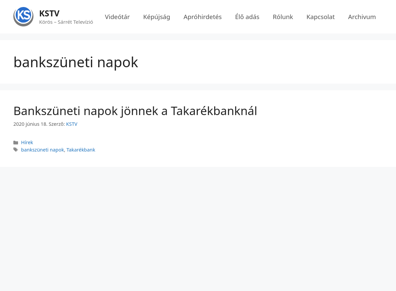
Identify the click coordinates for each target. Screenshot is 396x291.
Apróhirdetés (202, 16)
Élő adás (247, 16)
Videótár (117, 16)
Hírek (27, 142)
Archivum (362, 16)
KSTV (49, 13)
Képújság (156, 16)
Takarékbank (81, 150)
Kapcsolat (320, 16)
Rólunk (283, 16)
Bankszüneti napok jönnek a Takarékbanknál (135, 110)
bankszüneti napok (42, 150)
